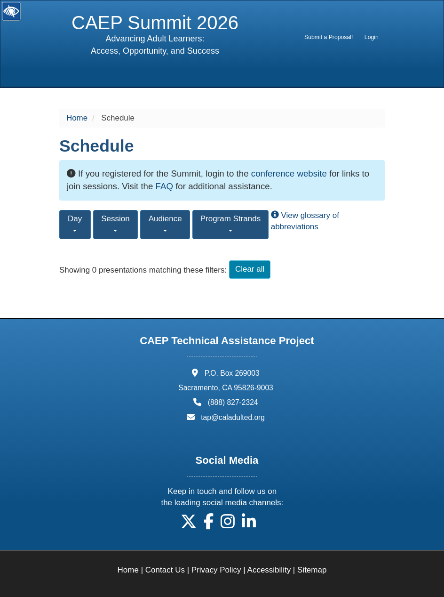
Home (76, 117)
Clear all (249, 269)
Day (75, 223)
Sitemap (311, 569)
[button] (189, 524)
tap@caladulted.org (233, 417)
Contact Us (165, 569)
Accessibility (269, 569)
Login (372, 37)
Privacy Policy (216, 569)
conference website (289, 173)
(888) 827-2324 (233, 402)
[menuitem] (329, 37)
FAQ (164, 186)
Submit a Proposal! (328, 37)
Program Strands (230, 223)
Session (115, 223)
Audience (165, 223)
